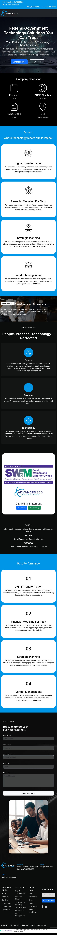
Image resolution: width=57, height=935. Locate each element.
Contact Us (6, 910)
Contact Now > (19, 61)
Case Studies (6, 903)
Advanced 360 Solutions (23, 925)
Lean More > (37, 61)
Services (5, 900)
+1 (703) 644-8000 (48, 7)
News (30, 900)
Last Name (7, 745)
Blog (30, 894)
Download (34, 508)
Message (6, 773)
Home (4, 894)
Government (6, 906)
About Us (5, 897)
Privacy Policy (33, 906)
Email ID (6, 763)
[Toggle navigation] (53, 13)
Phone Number (9, 754)
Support (31, 903)
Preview (22, 508)
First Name (7, 735)
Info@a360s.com (33, 7)
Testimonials (32, 897)
